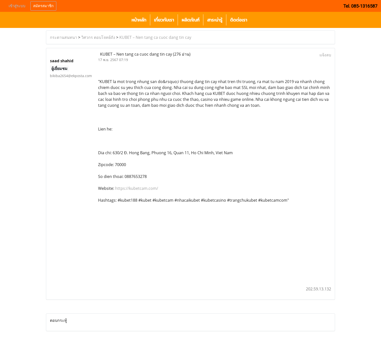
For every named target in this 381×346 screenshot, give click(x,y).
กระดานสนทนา (63, 37)
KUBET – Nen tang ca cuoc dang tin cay (155, 37)
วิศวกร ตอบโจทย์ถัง (98, 37)
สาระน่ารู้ (214, 19)
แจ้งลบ (325, 55)
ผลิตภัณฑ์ (190, 19)
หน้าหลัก (138, 19)
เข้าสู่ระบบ (17, 6)
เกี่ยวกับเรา (164, 19)
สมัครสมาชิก (43, 6)
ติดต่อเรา (238, 19)
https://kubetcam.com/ (136, 188)
